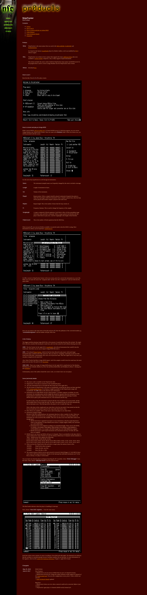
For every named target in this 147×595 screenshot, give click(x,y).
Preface (29, 26)
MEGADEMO (61, 46)
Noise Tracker (37, 352)
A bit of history (31, 32)
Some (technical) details (33, 34)
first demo (45, 362)
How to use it (30, 28)
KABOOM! (68, 46)
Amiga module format (36, 389)
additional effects (67, 57)
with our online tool (39, 130)
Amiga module (39, 58)
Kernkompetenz (32, 47)
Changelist (29, 36)
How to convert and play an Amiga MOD (38, 30)
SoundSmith (45, 51)
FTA (76, 51)
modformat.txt (48, 228)
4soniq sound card (42, 576)
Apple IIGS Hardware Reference (45, 559)
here (35, 68)
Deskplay (27, 368)
